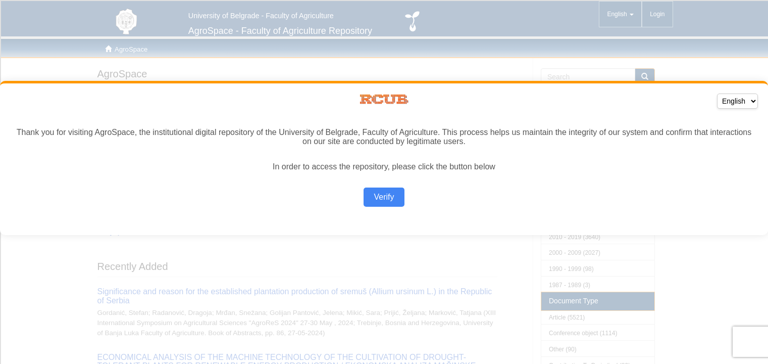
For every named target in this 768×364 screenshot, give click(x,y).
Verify (384, 197)
